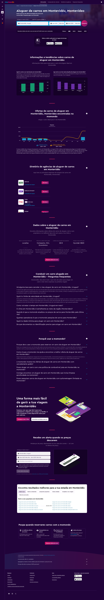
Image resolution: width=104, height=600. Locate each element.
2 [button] (49, 36)
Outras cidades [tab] (58, 491)
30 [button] (49, 49)
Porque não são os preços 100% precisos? (55, 564)
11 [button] (67, 39)
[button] (2, 2)
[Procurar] (2, 9)
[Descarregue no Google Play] (83, 576)
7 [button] (54, 39)
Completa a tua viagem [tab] (70, 491)
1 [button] (46, 36)
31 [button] (29, 53)
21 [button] (43, 46)
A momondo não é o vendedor (55, 559)
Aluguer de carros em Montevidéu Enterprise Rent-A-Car (67, 509)
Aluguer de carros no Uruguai (28, 5)
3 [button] (29, 39)
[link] (47, 182)
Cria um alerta (76, 534)
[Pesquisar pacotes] (2, 15)
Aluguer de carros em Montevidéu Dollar (30, 503)
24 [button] (29, 49)
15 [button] (46, 43)
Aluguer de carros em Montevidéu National (30, 507)
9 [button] (49, 39)
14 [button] (43, 43)
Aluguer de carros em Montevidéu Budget (64, 501)
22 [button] (46, 46)
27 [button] (39, 49)
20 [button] (39, 46)
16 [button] (49, 43)
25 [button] (33, 49)
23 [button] (49, 46)
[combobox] (25, 19)
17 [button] (29, 46)
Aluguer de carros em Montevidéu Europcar (31, 505)
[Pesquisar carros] (2, 12)
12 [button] (36, 43)
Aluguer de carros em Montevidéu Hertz (64, 503)
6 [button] (39, 39)
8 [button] (46, 39)
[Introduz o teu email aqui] (37, 461)
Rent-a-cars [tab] (24, 491)
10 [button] (29, 43)
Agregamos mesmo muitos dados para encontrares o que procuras (55, 562)
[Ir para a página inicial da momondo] (9, 2)
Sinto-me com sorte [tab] (26, 494)
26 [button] (36, 49)
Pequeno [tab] (54, 124)
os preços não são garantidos (51, 555)
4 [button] (67, 36)
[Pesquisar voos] (2, 6)
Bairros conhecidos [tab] (34, 491)
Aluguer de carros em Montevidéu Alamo (64, 505)
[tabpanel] (54, 84)
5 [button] (36, 39)
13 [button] (39, 43)
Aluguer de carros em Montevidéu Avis (29, 501)
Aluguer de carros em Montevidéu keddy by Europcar (33, 509)
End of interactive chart (57, 90)
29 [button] (46, 49)
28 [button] (43, 49)
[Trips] (2, 19)
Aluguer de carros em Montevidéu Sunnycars (65, 507)
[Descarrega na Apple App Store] (83, 579)
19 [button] (36, 46)
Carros (20, 5)
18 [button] (33, 46)
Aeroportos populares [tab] (47, 491)
